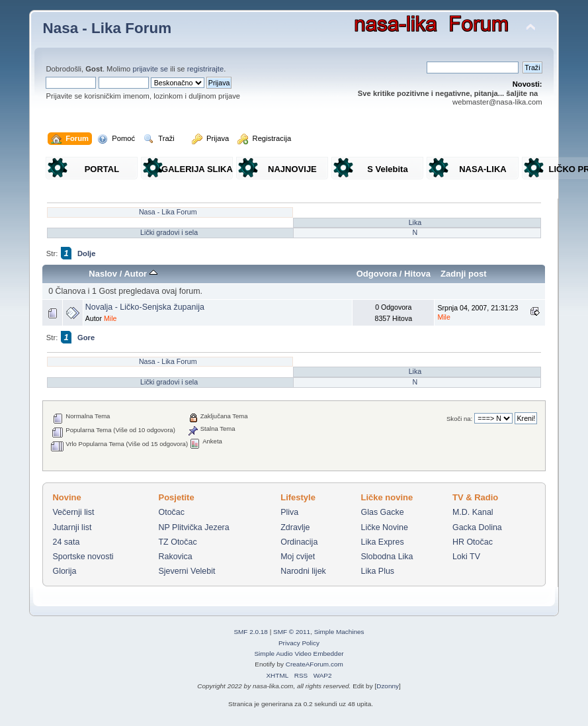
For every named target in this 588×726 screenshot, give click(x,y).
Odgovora (377, 274)
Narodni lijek (303, 571)
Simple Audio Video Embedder (298, 653)
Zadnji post (464, 274)
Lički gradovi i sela (169, 232)
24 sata (65, 542)
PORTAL (102, 169)
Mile (110, 318)
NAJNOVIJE (292, 169)
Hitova (417, 274)
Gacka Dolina (477, 527)
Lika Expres (381, 542)
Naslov (103, 274)
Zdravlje (295, 527)
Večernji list (73, 512)
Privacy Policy (298, 643)
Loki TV (466, 556)
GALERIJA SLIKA (197, 169)
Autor (140, 274)
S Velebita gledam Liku (387, 171)
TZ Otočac (178, 542)
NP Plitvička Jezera (194, 527)
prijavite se (150, 69)
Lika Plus (377, 571)
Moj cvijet (297, 556)
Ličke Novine (383, 527)
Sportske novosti (82, 556)
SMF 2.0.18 (250, 631)
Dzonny (387, 686)
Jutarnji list (71, 527)
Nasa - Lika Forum (106, 28)
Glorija (64, 571)
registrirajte (205, 69)
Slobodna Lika (386, 556)
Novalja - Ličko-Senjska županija (144, 307)
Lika (415, 222)
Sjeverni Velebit (187, 571)
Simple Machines (339, 631)
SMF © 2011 (291, 631)
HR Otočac (472, 542)
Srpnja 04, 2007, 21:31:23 (477, 312)
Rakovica (175, 556)
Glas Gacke (381, 512)
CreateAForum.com (314, 664)
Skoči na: (459, 418)
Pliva (289, 512)
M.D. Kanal (472, 512)
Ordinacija (298, 542)
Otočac (172, 512)
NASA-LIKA (483, 169)
